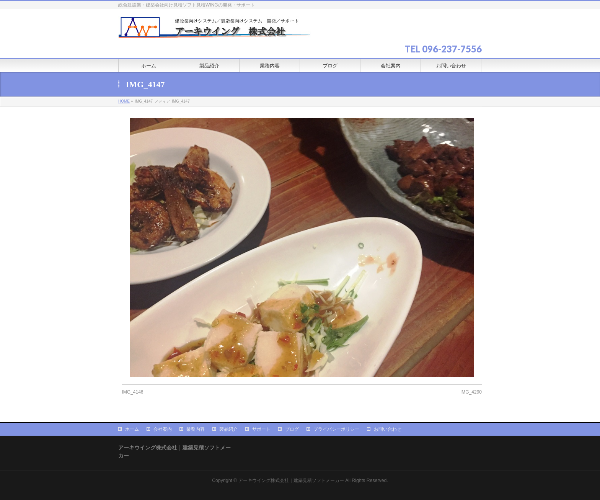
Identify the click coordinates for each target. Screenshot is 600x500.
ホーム (132, 429)
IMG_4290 (471, 392)
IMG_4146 (132, 392)
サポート (261, 429)
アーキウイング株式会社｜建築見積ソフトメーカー (291, 480)
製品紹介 (228, 429)
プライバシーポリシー (336, 429)
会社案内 (162, 429)
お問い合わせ (387, 429)
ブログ (292, 429)
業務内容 (195, 429)
